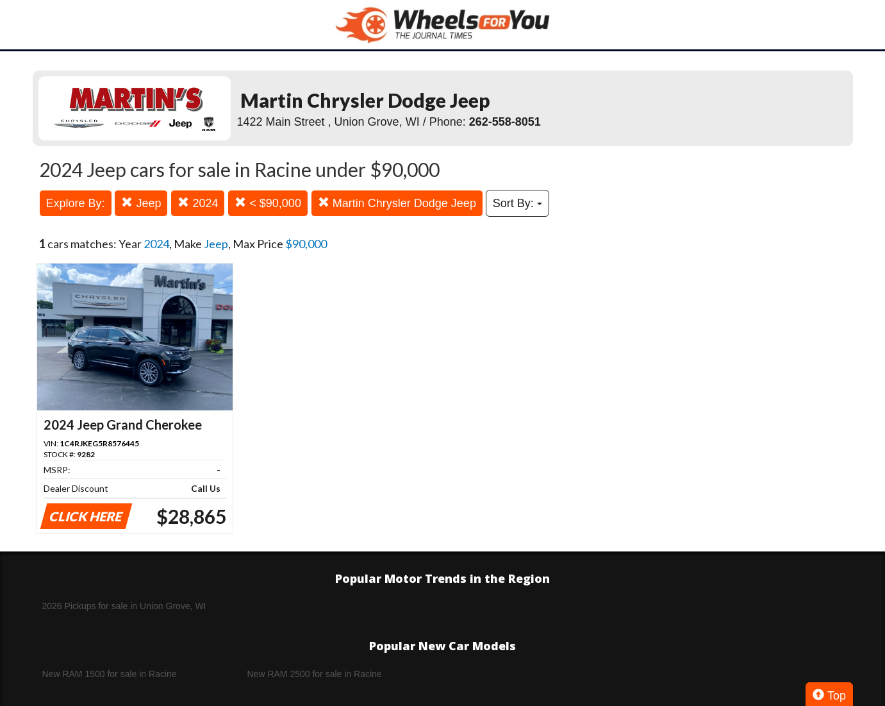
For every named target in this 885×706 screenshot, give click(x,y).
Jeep (141, 203)
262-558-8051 (505, 121)
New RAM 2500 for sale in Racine (314, 674)
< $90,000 (268, 203)
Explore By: (75, 203)
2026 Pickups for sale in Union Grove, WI (124, 606)
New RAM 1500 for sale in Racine (109, 674)
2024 (198, 203)
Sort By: (517, 203)
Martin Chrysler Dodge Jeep (397, 203)
